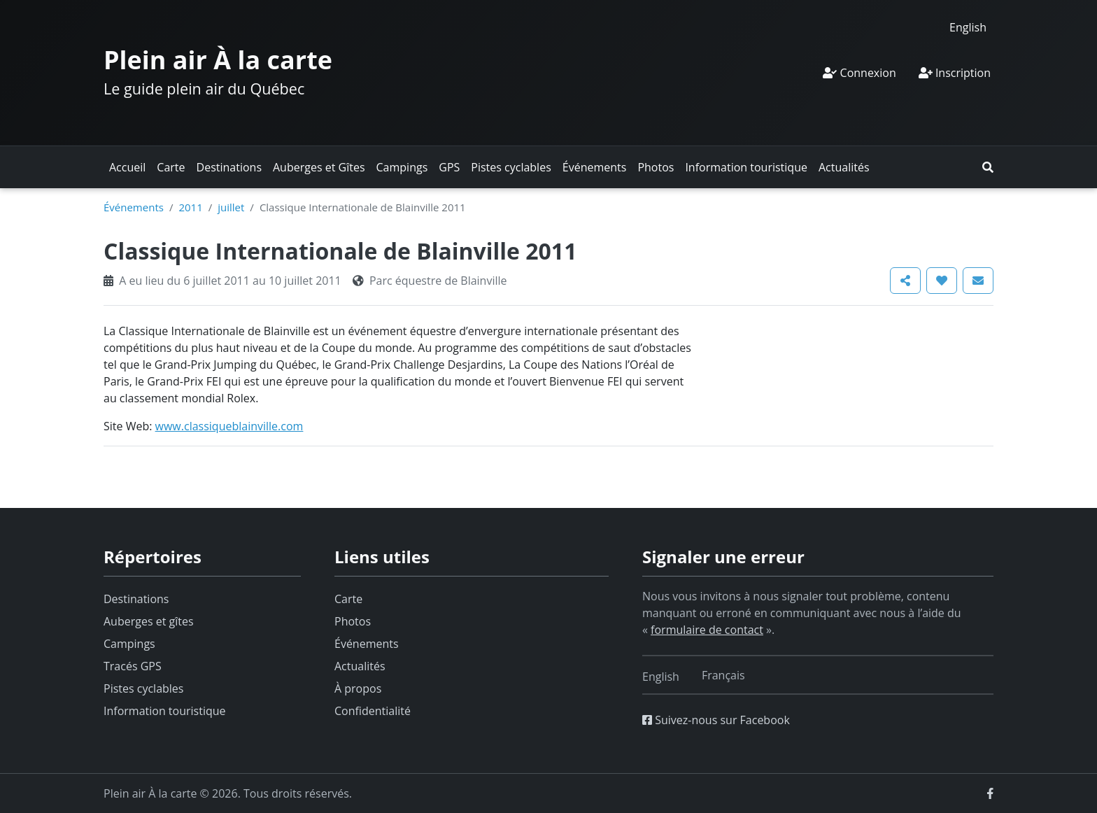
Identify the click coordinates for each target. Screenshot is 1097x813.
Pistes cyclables (511, 167)
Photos (655, 167)
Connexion (859, 72)
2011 (190, 207)
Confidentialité (372, 711)
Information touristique (746, 167)
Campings (402, 167)
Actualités (844, 167)
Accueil (127, 167)
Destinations (229, 167)
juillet (231, 207)
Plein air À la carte (218, 60)
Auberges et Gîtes (319, 167)
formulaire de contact (707, 629)
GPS (449, 167)
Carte (171, 167)
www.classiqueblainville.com (229, 426)
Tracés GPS (133, 666)
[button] (987, 167)
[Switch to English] (967, 27)
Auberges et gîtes (149, 621)
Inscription (955, 72)
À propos (357, 688)
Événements (594, 167)
